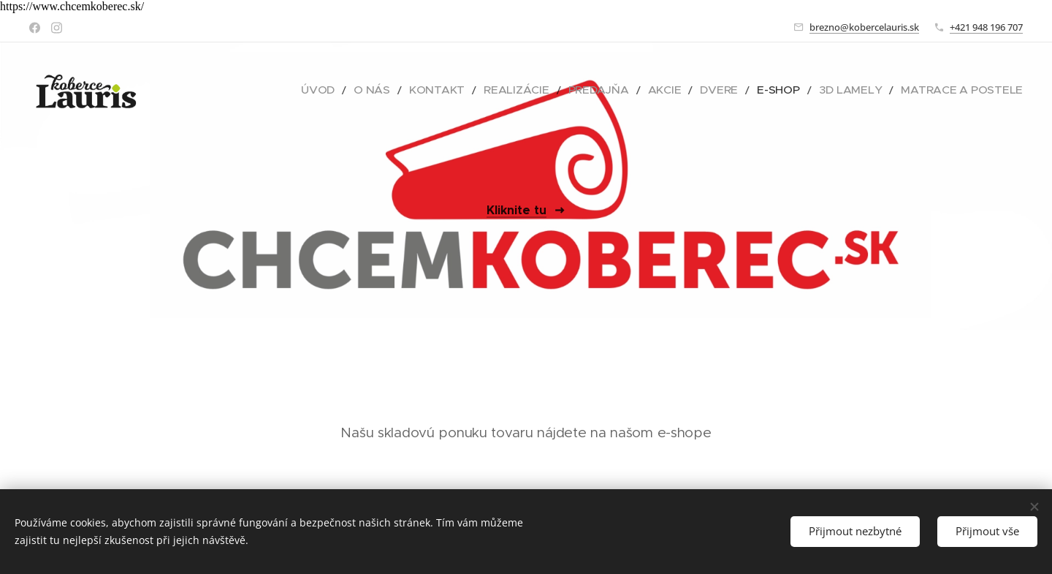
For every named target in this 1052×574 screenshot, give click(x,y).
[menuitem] (399, 90)
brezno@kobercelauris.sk (864, 27)
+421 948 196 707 (986, 27)
